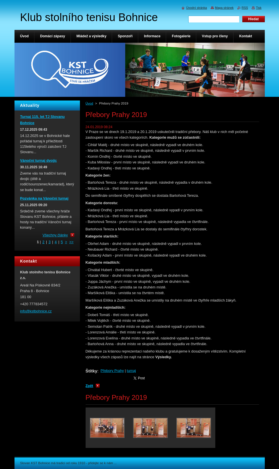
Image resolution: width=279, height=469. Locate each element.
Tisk (259, 7)
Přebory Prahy (112, 370)
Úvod (89, 103)
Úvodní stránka (196, 7)
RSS (245, 7)
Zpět (89, 386)
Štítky (92, 370)
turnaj (131, 370)
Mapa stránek (224, 7)
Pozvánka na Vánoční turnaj (44, 198)
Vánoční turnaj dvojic (38, 160)
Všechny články (55, 235)
